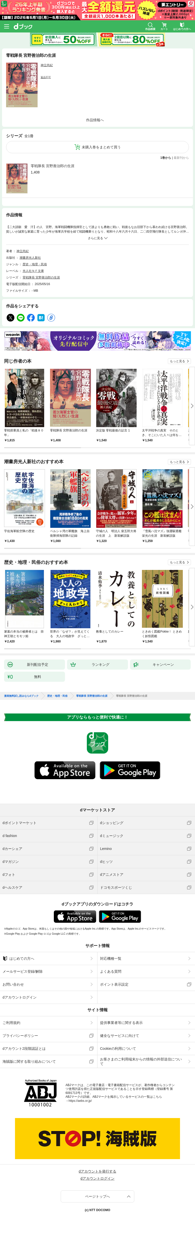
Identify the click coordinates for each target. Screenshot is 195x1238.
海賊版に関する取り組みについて (29, 1061)
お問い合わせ (13, 984)
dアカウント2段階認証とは (24, 1049)
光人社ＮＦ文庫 (33, 271)
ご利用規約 (11, 1023)
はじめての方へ (18, 958)
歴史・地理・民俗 (35, 264)
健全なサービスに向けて (119, 1036)
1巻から (165, 157)
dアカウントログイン (20, 997)
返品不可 (46, 77)
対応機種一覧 (110, 958)
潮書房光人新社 (30, 257)
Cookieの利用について (118, 1049)
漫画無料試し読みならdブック (21, 696)
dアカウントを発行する (97, 1171)
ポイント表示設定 (114, 984)
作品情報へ (95, 120)
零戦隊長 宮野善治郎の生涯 (52, 166)
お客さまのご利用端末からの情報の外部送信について (141, 1061)
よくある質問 (110, 971)
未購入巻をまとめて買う (101, 147)
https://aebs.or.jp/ (80, 1101)
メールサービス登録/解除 (23, 971)
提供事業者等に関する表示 (121, 1023)
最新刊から (181, 157)
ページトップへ (97, 1196)
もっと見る (177, 361)
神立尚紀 (47, 65)
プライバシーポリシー (20, 1036)
